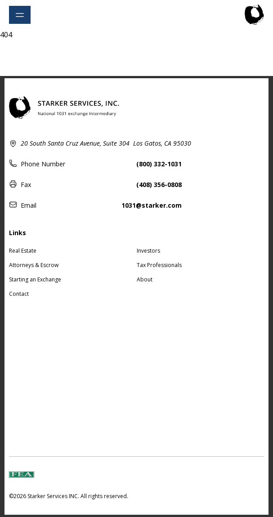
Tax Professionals (159, 265)
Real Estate (22, 250)
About (144, 279)
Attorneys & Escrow (33, 265)
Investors (148, 250)
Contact (19, 294)
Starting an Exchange (35, 279)
